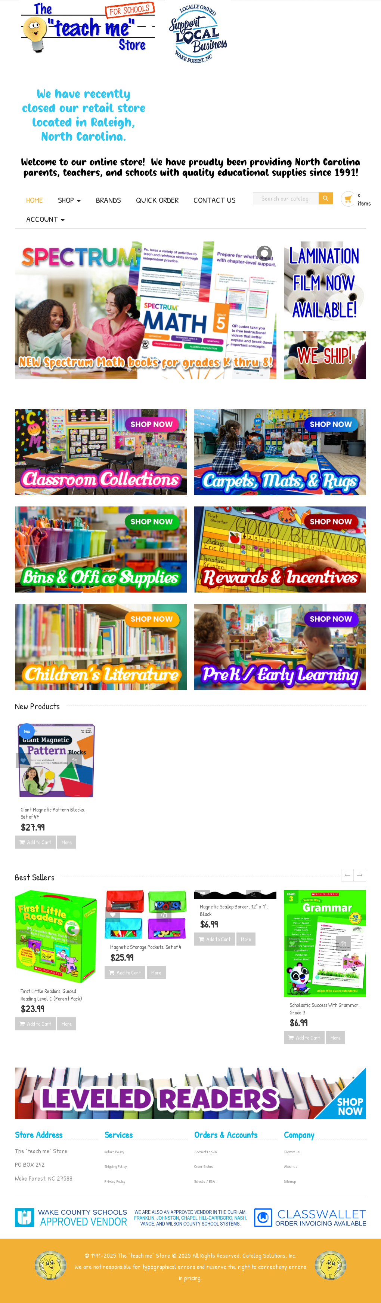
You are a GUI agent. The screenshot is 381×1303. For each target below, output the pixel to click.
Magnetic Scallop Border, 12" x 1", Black (234, 910)
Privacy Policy (115, 1181)
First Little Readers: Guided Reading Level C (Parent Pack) (51, 994)
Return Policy (114, 1151)
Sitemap (290, 1181)
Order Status (203, 1166)
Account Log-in (205, 1151)
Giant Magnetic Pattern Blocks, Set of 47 (53, 813)
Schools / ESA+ (205, 1181)
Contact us (292, 1151)
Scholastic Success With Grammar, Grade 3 (324, 1008)
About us (290, 1166)
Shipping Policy (116, 1166)
